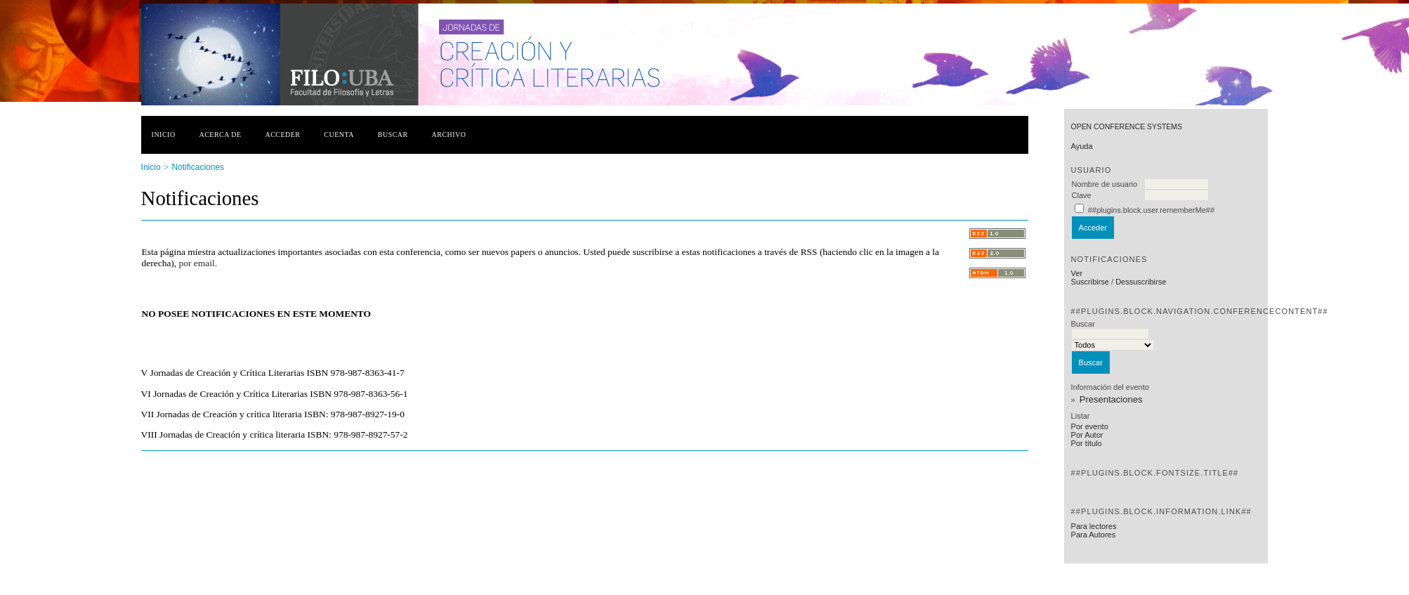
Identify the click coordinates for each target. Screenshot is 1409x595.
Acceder (282, 134)
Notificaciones (197, 167)
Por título (1086, 443)
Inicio (164, 134)
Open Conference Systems (1126, 127)
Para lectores (1094, 526)
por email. (198, 263)
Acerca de (220, 134)
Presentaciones (1111, 399)
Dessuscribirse (1140, 281)
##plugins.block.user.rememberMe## (1151, 210)
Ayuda (1082, 146)
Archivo (449, 134)
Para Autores (1093, 534)
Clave (1082, 195)
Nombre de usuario (1105, 184)
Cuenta (339, 134)
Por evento (1089, 426)
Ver (1077, 273)
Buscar (393, 134)
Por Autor (1087, 435)
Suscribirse (1090, 281)
